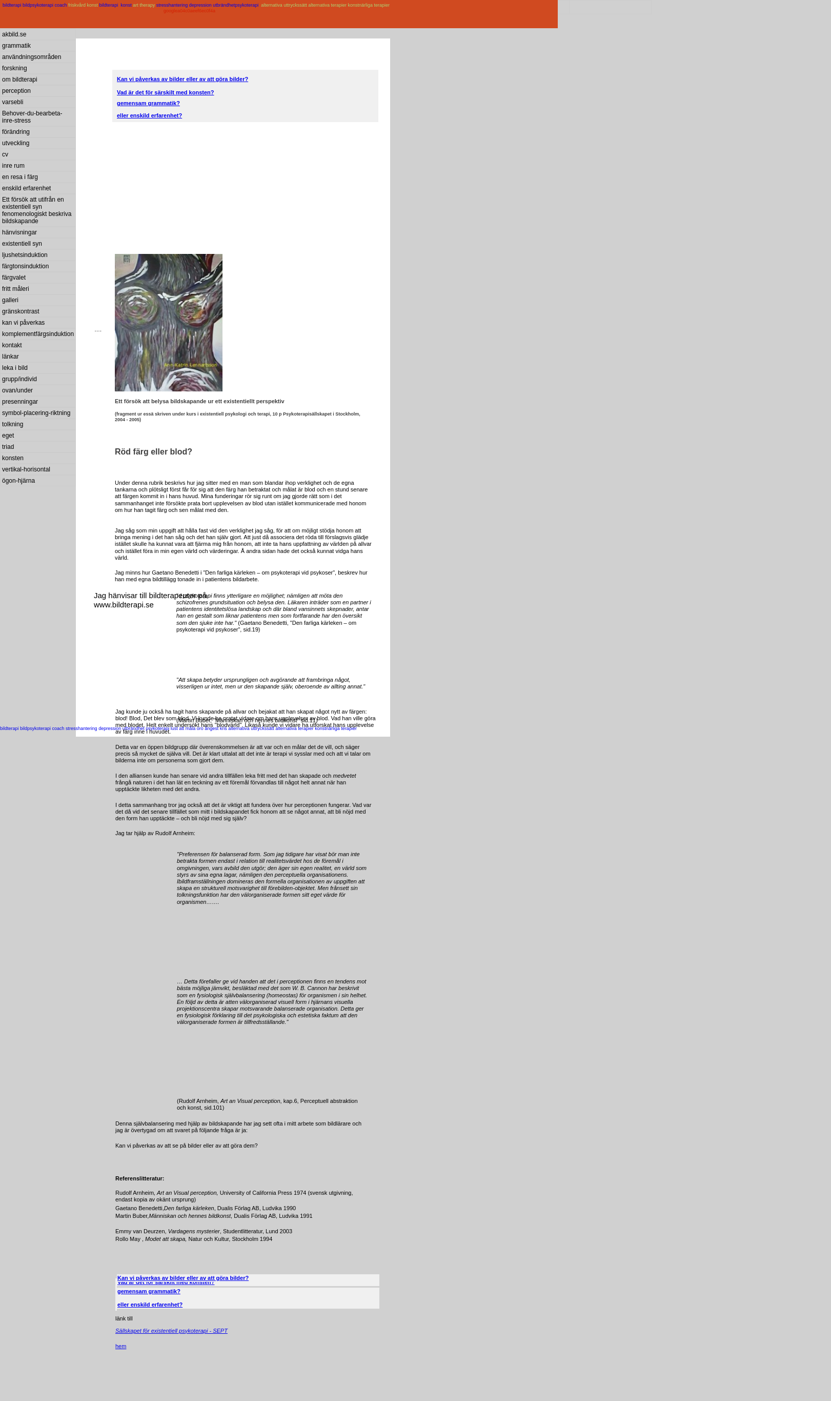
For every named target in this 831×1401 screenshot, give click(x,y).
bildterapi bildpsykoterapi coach (35, 5)
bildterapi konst (116, 5)
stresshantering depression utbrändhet (195, 5)
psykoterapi (248, 5)
